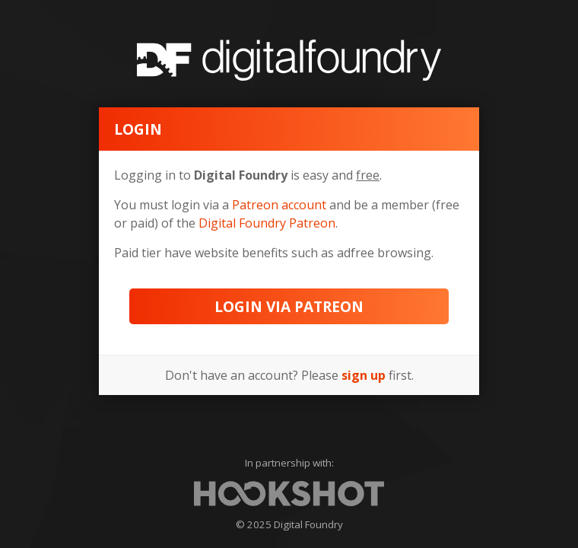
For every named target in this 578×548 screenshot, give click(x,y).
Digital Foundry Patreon (266, 223)
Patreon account (279, 204)
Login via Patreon (289, 306)
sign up (363, 375)
